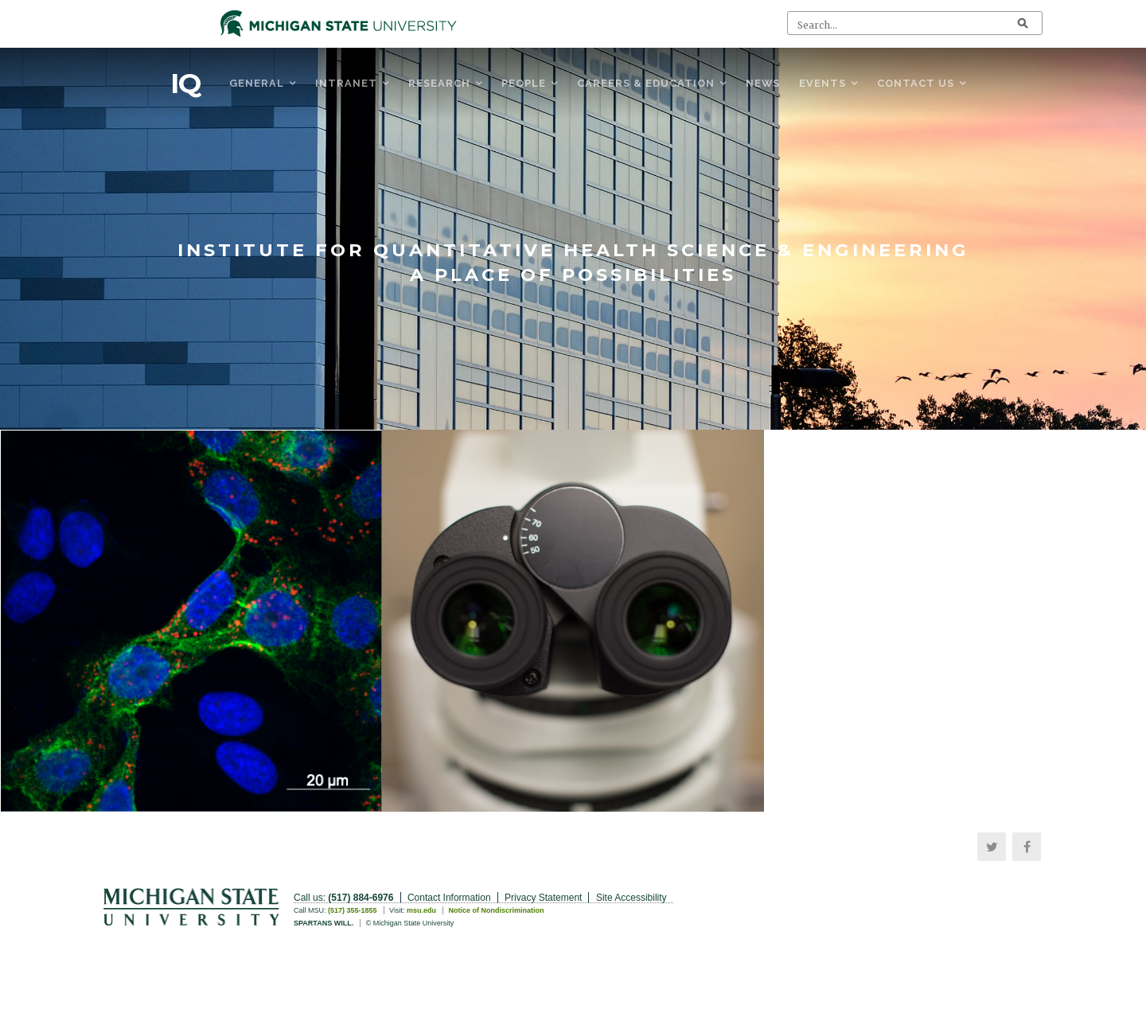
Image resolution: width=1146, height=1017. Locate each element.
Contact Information (449, 897)
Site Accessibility (631, 897)
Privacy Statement (543, 897)
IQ (185, 83)
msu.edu (421, 910)
